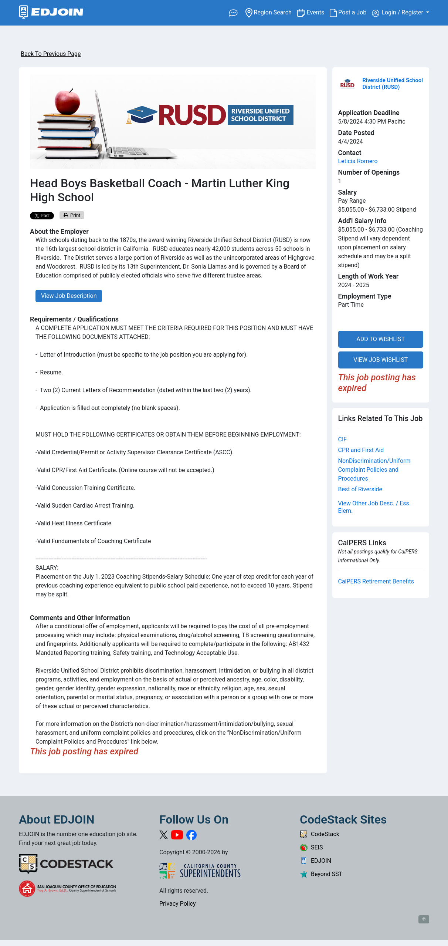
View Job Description (68, 295)
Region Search (271, 12)
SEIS (311, 847)
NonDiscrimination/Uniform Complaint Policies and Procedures (374, 469)
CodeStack (319, 834)
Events (318, 12)
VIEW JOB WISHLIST (380, 359)
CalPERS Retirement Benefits (376, 581)
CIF (342, 439)
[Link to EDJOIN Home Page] (51, 13)
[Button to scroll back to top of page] (423, 919)
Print (72, 215)
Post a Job (351, 12)
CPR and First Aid (361, 450)
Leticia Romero (358, 161)
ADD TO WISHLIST (380, 339)
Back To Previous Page (51, 53)
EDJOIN (315, 860)
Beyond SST (321, 874)
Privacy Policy (177, 903)
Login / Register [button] (398, 13)
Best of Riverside (360, 489)
